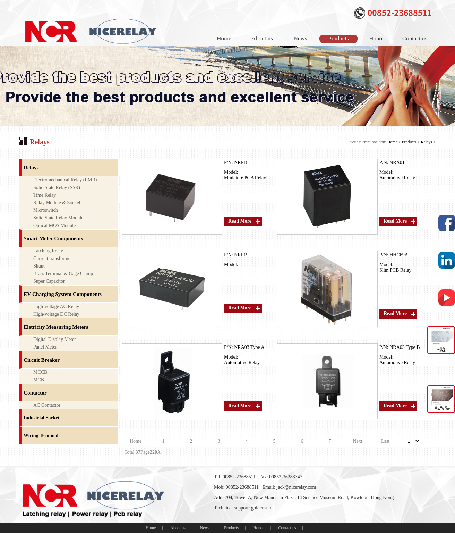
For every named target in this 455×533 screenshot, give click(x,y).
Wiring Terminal (41, 435)
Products (338, 38)
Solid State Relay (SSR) (56, 187)
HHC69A (398, 255)
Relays (426, 141)
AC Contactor (46, 405)
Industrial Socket (41, 418)
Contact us (414, 38)
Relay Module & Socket (56, 202)
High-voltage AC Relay (56, 306)
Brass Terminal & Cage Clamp (63, 273)
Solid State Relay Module (58, 217)
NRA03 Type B (404, 347)
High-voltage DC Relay (56, 314)
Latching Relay (48, 250)
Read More (239, 221)
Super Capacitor (49, 281)
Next (357, 441)
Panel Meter (45, 347)
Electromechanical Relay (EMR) (65, 179)
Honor (376, 38)
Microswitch (45, 210)
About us (262, 38)
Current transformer (52, 258)
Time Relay (44, 195)
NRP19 (241, 255)
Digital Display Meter (54, 339)
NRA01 (397, 162)
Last (385, 441)
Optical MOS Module (54, 225)
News (300, 38)
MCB (38, 379)
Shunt (39, 266)
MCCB (40, 372)
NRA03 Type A (249, 347)
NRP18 (241, 162)
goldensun (261, 508)
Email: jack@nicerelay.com (289, 487)
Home (224, 38)
